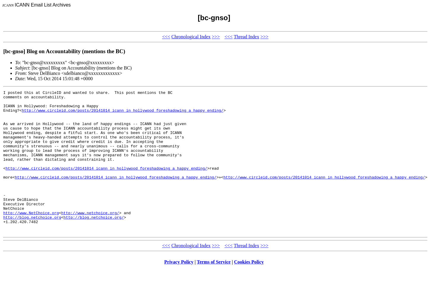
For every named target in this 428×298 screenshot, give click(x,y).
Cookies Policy (249, 290)
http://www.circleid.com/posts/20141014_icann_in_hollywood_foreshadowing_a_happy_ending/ (122, 114)
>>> (216, 36)
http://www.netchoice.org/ (90, 237)
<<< (166, 36)
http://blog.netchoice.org (32, 243)
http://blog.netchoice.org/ (94, 243)
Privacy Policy (178, 290)
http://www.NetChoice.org (31, 237)
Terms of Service (213, 290)
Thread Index (246, 36)
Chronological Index (191, 36)
